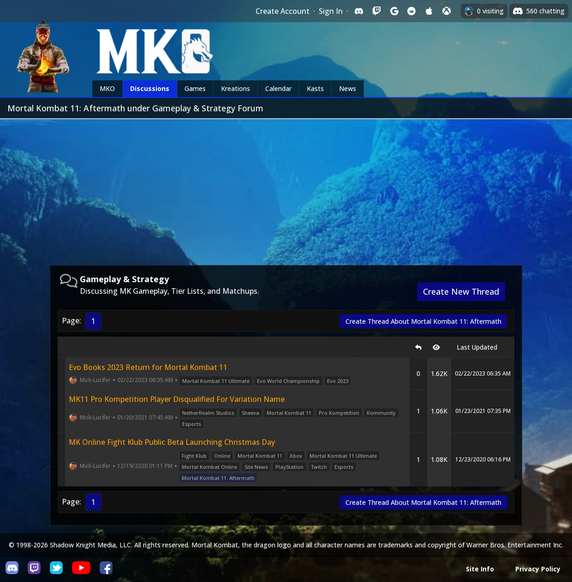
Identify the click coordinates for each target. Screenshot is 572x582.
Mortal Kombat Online (209, 466)
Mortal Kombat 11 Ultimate (216, 380)
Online (222, 455)
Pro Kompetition (339, 412)
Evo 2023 (337, 380)
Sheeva (250, 412)
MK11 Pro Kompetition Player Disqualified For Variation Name (177, 399)
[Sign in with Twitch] (376, 11)
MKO (107, 88)
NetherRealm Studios (208, 412)
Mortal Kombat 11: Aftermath (218, 477)
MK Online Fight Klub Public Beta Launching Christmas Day (172, 442)
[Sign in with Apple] (429, 11)
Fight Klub (194, 455)
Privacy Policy (537, 568)
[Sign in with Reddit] (411, 11)
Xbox (296, 455)
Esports (191, 423)
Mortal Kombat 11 (289, 412)
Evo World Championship (288, 380)
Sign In (331, 11)
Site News (256, 466)
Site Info (480, 568)
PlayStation (289, 466)
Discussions (149, 88)
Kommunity (381, 412)
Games (195, 88)
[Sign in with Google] (394, 11)
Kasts (315, 88)
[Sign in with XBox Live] (446, 11)
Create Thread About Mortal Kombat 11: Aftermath (423, 321)
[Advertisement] (286, 188)
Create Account (283, 11)
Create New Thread (461, 291)
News (347, 88)
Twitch (319, 466)
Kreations (235, 88)
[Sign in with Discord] (359, 11)
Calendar (278, 88)
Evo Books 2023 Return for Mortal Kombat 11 (148, 367)
